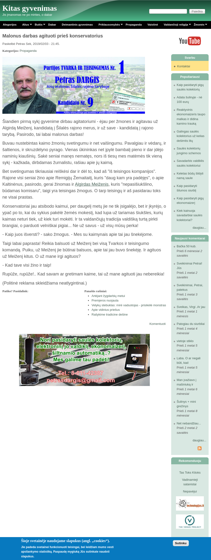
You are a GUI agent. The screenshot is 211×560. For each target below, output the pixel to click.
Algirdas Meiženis (91, 184)
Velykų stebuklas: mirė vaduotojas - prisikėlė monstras (129, 305)
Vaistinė (152, 24)
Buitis (38, 25)
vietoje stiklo (185, 341)
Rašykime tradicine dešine (110, 314)
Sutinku (181, 543)
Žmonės (199, 25)
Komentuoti (157, 324)
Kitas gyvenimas (29, 8)
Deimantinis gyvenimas (77, 24)
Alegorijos (9, 24)
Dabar (52, 24)
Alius (25, 25)
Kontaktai (183, 66)
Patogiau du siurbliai (191, 324)
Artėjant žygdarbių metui (108, 296)
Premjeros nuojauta (105, 300)
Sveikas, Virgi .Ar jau (191, 307)
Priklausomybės (109, 25)
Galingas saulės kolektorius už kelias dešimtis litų (190, 136)
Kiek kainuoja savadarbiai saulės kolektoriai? (189, 215)
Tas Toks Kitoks (190, 472)
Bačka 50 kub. (186, 246)
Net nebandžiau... (189, 423)
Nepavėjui (190, 491)
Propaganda (134, 24)
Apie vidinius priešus (106, 310)
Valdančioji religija (176, 25)
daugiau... (199, 227)
